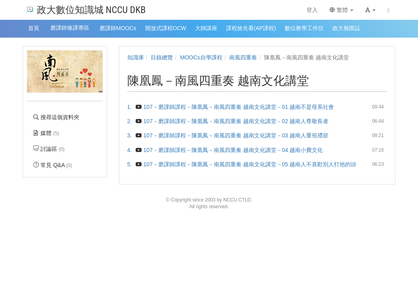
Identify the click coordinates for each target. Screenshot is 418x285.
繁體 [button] (341, 10)
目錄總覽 (162, 57)
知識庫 (135, 57)
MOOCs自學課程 (201, 57)
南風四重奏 (243, 57)
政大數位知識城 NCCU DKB (85, 9)
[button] (370, 10)
